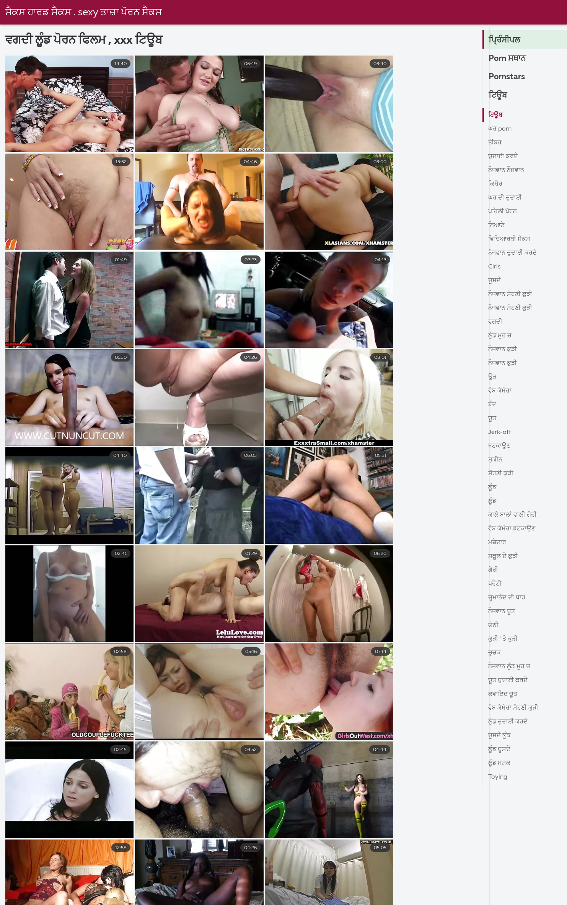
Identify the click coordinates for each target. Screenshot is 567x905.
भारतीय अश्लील (174, 878)
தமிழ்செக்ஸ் (150, 895)
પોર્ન (132, 878)
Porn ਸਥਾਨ (508, 58)
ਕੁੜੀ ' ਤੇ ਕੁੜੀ (503, 639)
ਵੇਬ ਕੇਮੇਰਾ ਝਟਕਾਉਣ (511, 529)
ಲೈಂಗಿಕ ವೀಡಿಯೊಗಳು (89, 886)
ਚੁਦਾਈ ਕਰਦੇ (503, 157)
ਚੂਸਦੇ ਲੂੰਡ (499, 736)
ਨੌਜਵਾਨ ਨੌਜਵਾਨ (506, 170)
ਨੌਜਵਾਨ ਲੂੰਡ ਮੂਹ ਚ (509, 667)
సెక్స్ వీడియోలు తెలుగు (79, 878)
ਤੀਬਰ (495, 143)
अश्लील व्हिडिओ (346, 878)
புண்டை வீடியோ (518, 886)
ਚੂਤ (492, 419)
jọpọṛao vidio (317, 886)
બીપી (107, 895)
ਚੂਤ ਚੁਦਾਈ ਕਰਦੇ (508, 681)
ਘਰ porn (500, 129)
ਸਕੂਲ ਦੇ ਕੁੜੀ (503, 556)
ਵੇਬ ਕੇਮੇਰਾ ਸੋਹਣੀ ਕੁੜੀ (513, 708)
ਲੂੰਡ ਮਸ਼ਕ (499, 763)
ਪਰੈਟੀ (495, 584)
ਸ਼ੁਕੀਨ (495, 460)
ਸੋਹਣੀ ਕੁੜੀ (500, 474)
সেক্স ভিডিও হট (366, 895)
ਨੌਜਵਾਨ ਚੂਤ (501, 612)
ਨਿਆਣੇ (496, 226)
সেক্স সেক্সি (22, 878)
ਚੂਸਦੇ (494, 281)
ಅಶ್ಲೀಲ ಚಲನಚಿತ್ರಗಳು (216, 886)
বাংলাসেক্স (365, 886)
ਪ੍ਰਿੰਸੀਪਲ (505, 40)
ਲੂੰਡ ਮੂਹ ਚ (500, 336)
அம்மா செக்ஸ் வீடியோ (219, 895)
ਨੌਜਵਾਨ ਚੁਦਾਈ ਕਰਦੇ (512, 253)
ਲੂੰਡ (492, 487)
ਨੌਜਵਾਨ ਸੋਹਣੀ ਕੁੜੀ (510, 294)
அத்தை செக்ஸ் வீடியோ (48, 895)
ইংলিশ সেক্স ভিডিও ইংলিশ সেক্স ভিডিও (505, 895)
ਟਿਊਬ (498, 95)
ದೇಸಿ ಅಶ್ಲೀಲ (227, 878)
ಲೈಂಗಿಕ (270, 886)
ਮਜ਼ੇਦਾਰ (497, 543)
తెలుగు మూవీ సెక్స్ (407, 878)
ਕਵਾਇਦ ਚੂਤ (502, 694)
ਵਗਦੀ (495, 322)
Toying (497, 777)
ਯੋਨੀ (493, 625)
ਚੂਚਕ (494, 653)
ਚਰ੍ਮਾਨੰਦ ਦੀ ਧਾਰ (506, 598)
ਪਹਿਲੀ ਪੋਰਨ (502, 212)
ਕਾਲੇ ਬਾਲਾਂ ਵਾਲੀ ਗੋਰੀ (512, 515)
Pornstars (508, 77)
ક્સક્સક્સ (408, 886)
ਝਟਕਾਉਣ (499, 446)
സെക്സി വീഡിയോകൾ (485, 878)
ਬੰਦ (492, 405)
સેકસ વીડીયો (457, 886)
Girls (494, 267)
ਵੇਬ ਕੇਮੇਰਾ (500, 391)
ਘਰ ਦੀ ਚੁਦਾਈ (505, 198)
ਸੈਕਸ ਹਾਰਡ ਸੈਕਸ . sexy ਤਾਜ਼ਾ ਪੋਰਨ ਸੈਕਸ (84, 13)
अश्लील (270, 878)
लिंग (304, 878)
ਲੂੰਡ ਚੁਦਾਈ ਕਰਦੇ (508, 722)
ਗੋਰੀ (493, 570)
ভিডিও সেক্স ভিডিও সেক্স (424, 895)
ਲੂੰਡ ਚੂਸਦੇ (499, 749)
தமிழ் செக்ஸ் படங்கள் (302, 895)
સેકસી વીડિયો (152, 886)
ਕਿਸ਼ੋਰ (495, 184)
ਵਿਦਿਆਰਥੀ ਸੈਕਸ (509, 239)
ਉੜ (492, 377)
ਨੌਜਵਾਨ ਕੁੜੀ (502, 350)
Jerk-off (499, 432)
